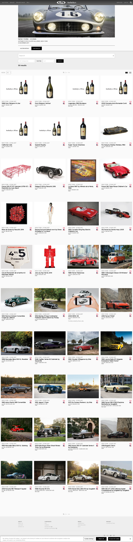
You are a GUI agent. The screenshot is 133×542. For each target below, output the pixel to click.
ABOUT (20, 521)
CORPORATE (48, 521)
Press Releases (82, 524)
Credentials (81, 523)
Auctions (5, 2)
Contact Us (21, 526)
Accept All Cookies (114, 538)
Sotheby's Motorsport (51, 528)
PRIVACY (108, 521)
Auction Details (25, 48)
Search (60, 61)
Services (119, 2)
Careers (47, 524)
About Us (20, 523)
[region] (66, 539)
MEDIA (79, 521)
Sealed (12, 2)
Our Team (20, 524)
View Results (38, 48)
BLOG (79, 526)
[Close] (130, 539)
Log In (126, 2)
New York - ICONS (27, 39)
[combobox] (26, 61)
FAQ (46, 523)
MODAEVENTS (48, 526)
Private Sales (20, 2)
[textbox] (27, 61)
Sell (28, 2)
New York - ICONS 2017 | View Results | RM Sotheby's (66, 2)
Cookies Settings (110, 523)
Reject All (101, 538)
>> (69, 72)
